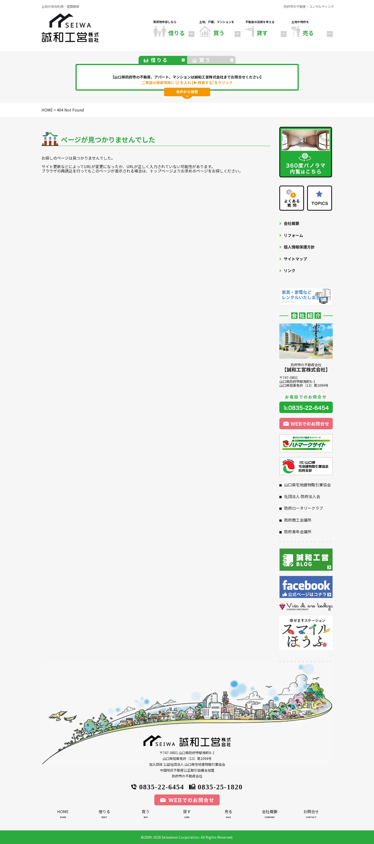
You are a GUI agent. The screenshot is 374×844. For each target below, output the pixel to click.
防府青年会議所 (297, 531)
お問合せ (311, 815)
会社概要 (291, 223)
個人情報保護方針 (299, 247)
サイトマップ (295, 259)
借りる (104, 815)
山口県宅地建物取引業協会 (307, 485)
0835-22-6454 (157, 786)
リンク (289, 270)
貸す (187, 815)
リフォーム (293, 235)
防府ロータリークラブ (303, 508)
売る (228, 815)
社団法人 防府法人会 (302, 496)
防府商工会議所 (297, 520)
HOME (62, 815)
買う (145, 815)
